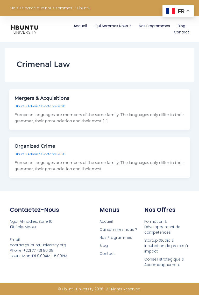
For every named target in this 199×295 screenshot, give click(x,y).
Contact (181, 32)
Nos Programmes (154, 25)
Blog (181, 25)
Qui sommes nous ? (113, 25)
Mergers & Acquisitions (42, 98)
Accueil (80, 25)
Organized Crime (35, 146)
